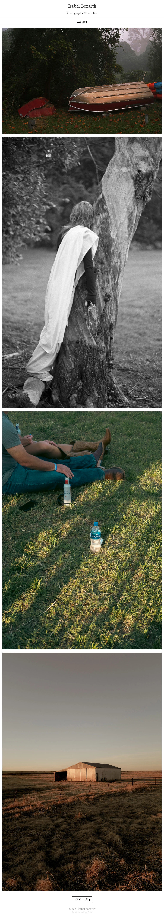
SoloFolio (87, 912)
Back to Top (82, 899)
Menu (82, 21)
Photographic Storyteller (82, 13)
